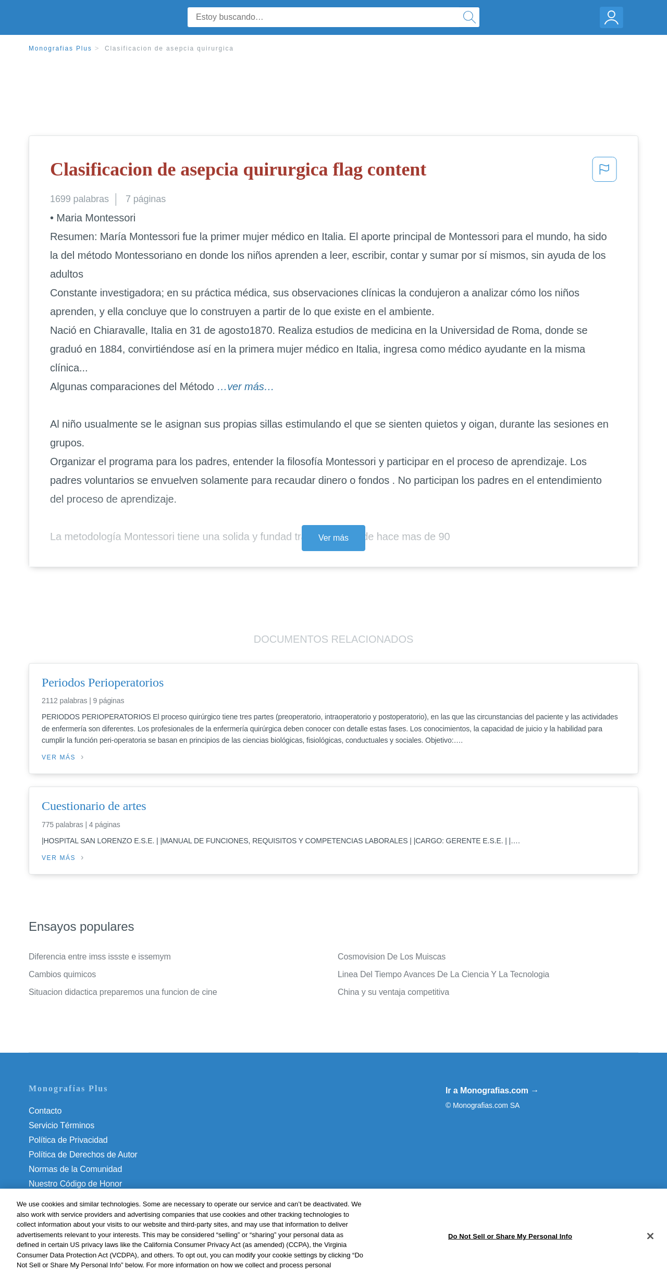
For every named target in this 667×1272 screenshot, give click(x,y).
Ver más (333, 537)
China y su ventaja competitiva (393, 992)
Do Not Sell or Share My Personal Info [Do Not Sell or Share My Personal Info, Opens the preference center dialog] (510, 1259)
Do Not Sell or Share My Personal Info (98, 1198)
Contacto (45, 1110)
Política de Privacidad (68, 1140)
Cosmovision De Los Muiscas (392, 956)
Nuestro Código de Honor (75, 1183)
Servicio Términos (61, 1125)
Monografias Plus (60, 48)
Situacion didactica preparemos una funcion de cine (123, 992)
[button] (604, 172)
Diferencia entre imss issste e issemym (100, 956)
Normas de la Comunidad (75, 1169)
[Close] (650, 1259)
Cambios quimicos (62, 974)
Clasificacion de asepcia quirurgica (169, 48)
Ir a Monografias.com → (492, 1090)
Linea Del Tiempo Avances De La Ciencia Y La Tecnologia (443, 974)
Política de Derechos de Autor (83, 1154)
